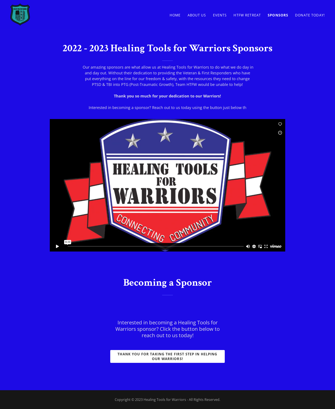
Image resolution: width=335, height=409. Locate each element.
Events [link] (220, 15)
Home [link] (175, 15)
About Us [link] (197, 15)
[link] (20, 14)
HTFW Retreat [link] (247, 15)
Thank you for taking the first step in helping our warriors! (167, 356)
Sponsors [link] (278, 15)
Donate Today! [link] (310, 15)
